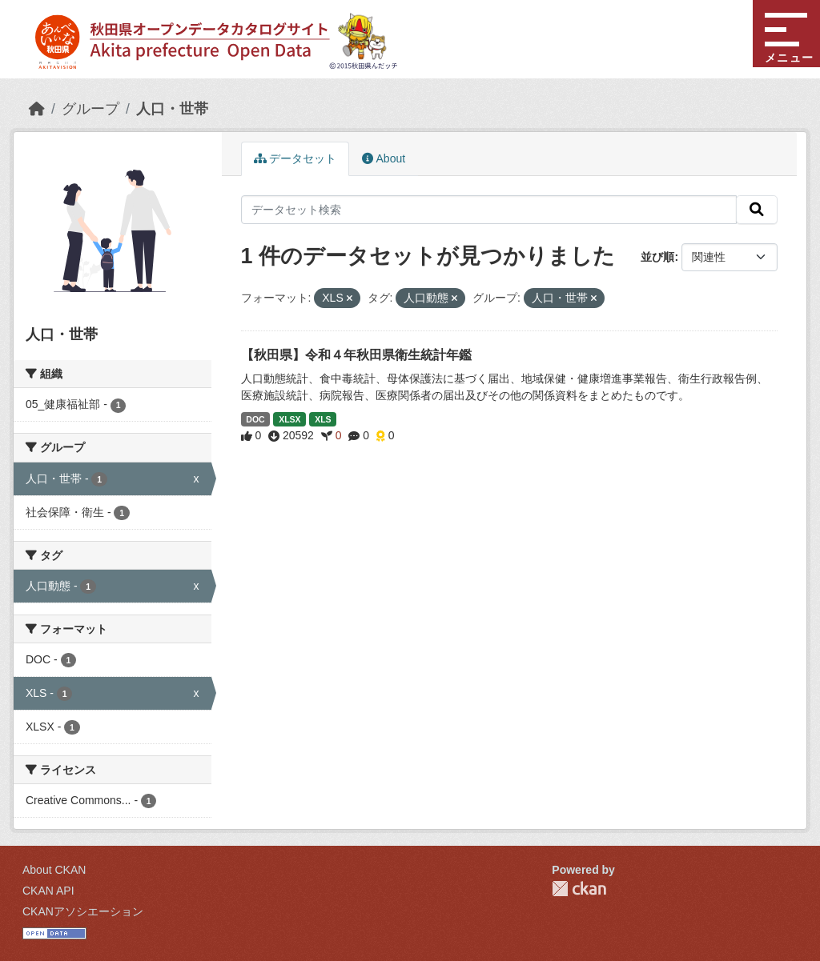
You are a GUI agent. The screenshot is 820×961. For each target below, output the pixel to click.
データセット (295, 158)
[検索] (757, 209)
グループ (90, 109)
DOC (255, 419)
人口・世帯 (172, 109)
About (383, 158)
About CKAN (54, 869)
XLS (323, 419)
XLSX (289, 419)
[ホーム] (37, 109)
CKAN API (48, 890)
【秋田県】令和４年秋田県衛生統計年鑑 (356, 355)
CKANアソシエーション (82, 911)
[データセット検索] (489, 209)
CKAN (579, 888)
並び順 (657, 256)
